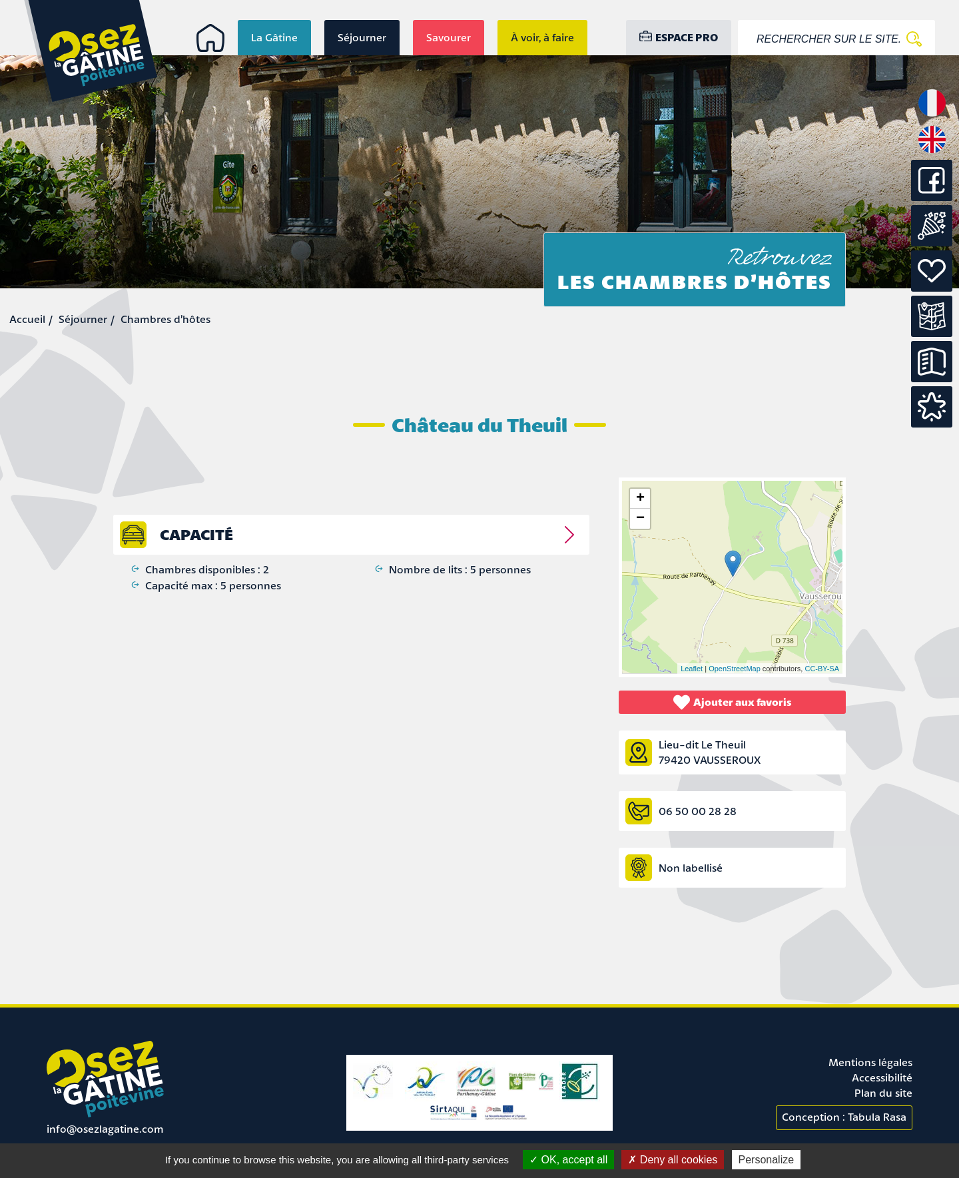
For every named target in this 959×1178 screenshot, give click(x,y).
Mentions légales (870, 1062)
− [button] (640, 519)
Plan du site (883, 1092)
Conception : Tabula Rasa (844, 1116)
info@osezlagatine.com (105, 1128)
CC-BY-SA (821, 669)
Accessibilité (882, 1077)
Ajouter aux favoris (732, 702)
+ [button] (640, 499)
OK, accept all (568, 1159)
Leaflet (692, 669)
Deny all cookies (672, 1159)
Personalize (767, 1159)
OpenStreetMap (735, 669)
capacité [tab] (196, 534)
